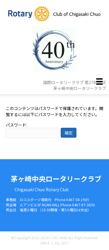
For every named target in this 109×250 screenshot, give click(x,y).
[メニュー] (99, 81)
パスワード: (33, 130)
